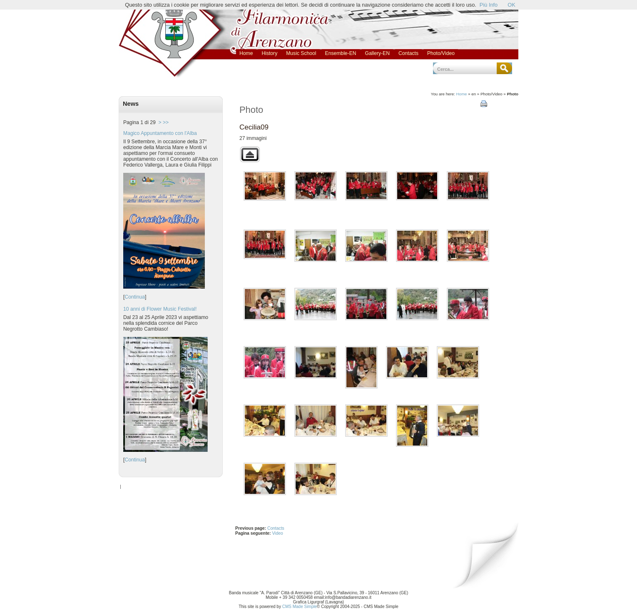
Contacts (408, 53)
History (269, 53)
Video (277, 533)
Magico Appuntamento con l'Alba (160, 133)
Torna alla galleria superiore (249, 154)
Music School (301, 53)
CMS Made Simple (299, 606)
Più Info (489, 5)
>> (166, 122)
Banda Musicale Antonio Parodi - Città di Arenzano (163, 15)
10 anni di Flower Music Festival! (160, 309)
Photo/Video (441, 53)
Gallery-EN (377, 53)
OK (511, 5)
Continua (134, 297)
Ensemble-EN (340, 53)
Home (246, 53)
